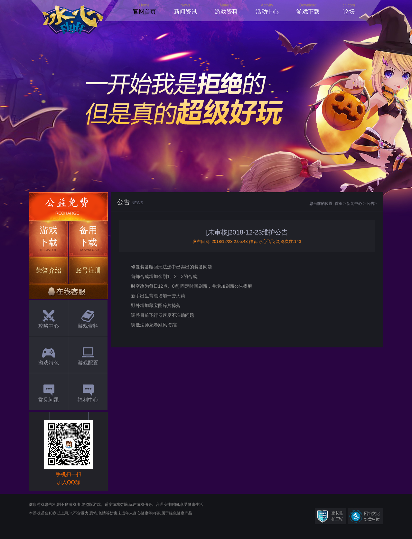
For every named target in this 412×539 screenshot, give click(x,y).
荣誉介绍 (48, 270)
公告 (370, 203)
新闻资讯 (185, 11)
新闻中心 (354, 203)
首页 (338, 203)
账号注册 (88, 270)
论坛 (349, 11)
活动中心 (267, 11)
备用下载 (88, 236)
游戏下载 (308, 11)
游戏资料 (226, 11)
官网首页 (144, 11)
